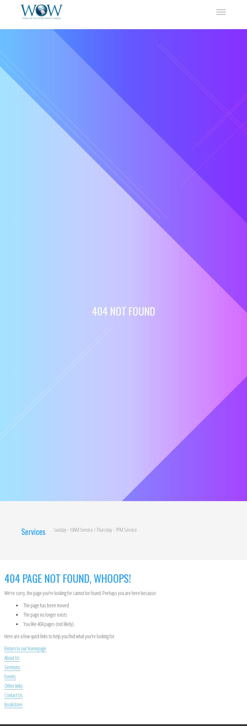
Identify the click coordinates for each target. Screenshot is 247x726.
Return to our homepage (25, 648)
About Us (12, 657)
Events (10, 676)
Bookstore (13, 704)
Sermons (12, 667)
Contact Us (13, 695)
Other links (13, 685)
